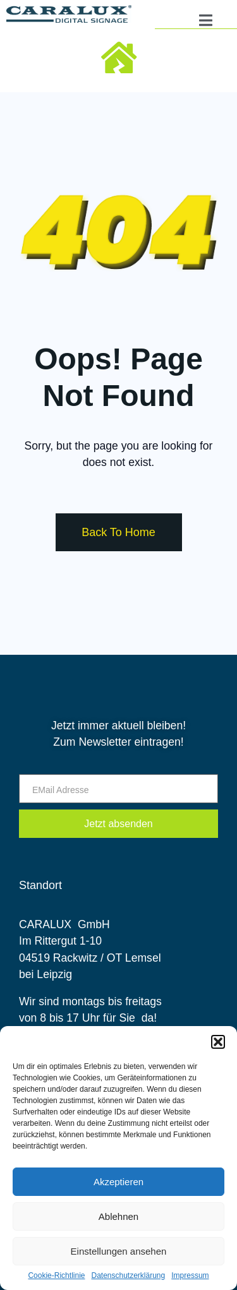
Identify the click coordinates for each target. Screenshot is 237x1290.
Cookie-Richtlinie (56, 1276)
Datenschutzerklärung (128, 1276)
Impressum (190, 1276)
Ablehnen (118, 1216)
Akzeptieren (118, 1181)
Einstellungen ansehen (119, 1251)
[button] (218, 1042)
